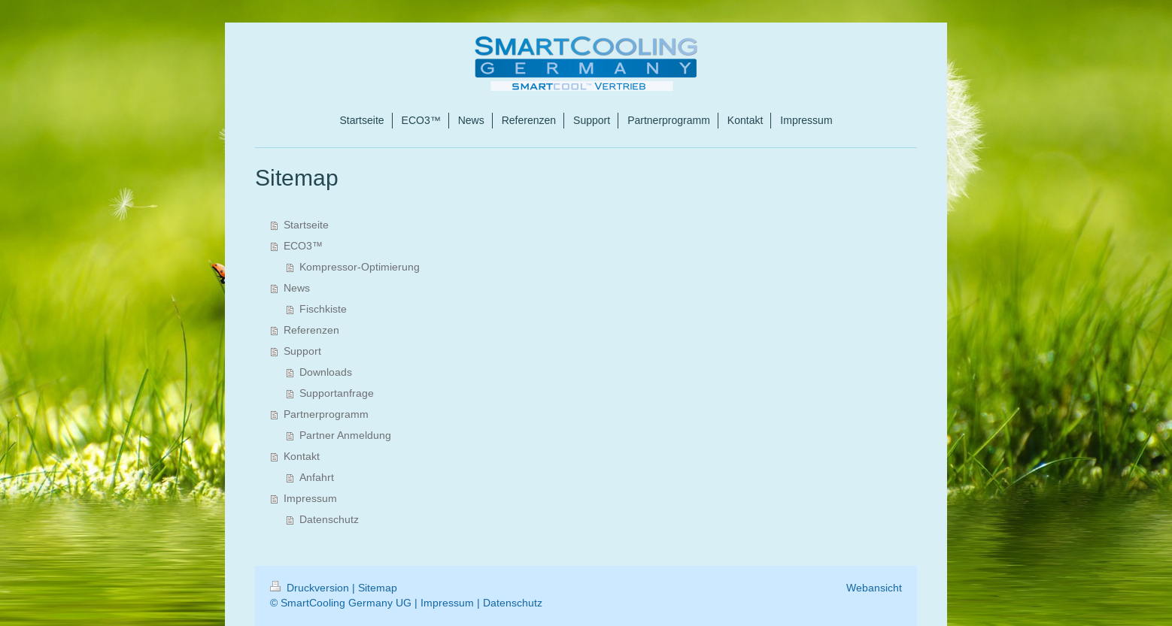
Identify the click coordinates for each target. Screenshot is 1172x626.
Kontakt (302, 456)
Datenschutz (329, 519)
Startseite (306, 225)
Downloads (325, 372)
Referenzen (311, 330)
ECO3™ (303, 246)
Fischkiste (323, 309)
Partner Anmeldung (345, 435)
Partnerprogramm (326, 414)
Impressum (310, 498)
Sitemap (377, 588)
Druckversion (311, 588)
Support (302, 351)
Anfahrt (316, 477)
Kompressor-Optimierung (359, 267)
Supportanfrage (336, 393)
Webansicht (874, 588)
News (297, 288)
